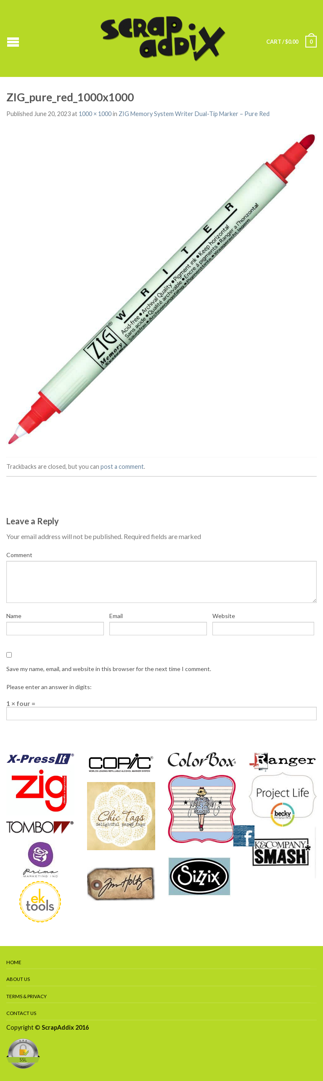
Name (13, 615)
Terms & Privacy (26, 996)
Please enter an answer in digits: (49, 686)
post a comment (122, 466)
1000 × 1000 (95, 113)
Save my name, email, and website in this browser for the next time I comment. (108, 668)
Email (116, 615)
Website (223, 615)
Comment (19, 554)
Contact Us (21, 1013)
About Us (18, 979)
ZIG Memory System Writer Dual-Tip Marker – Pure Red (194, 113)
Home (13, 962)
